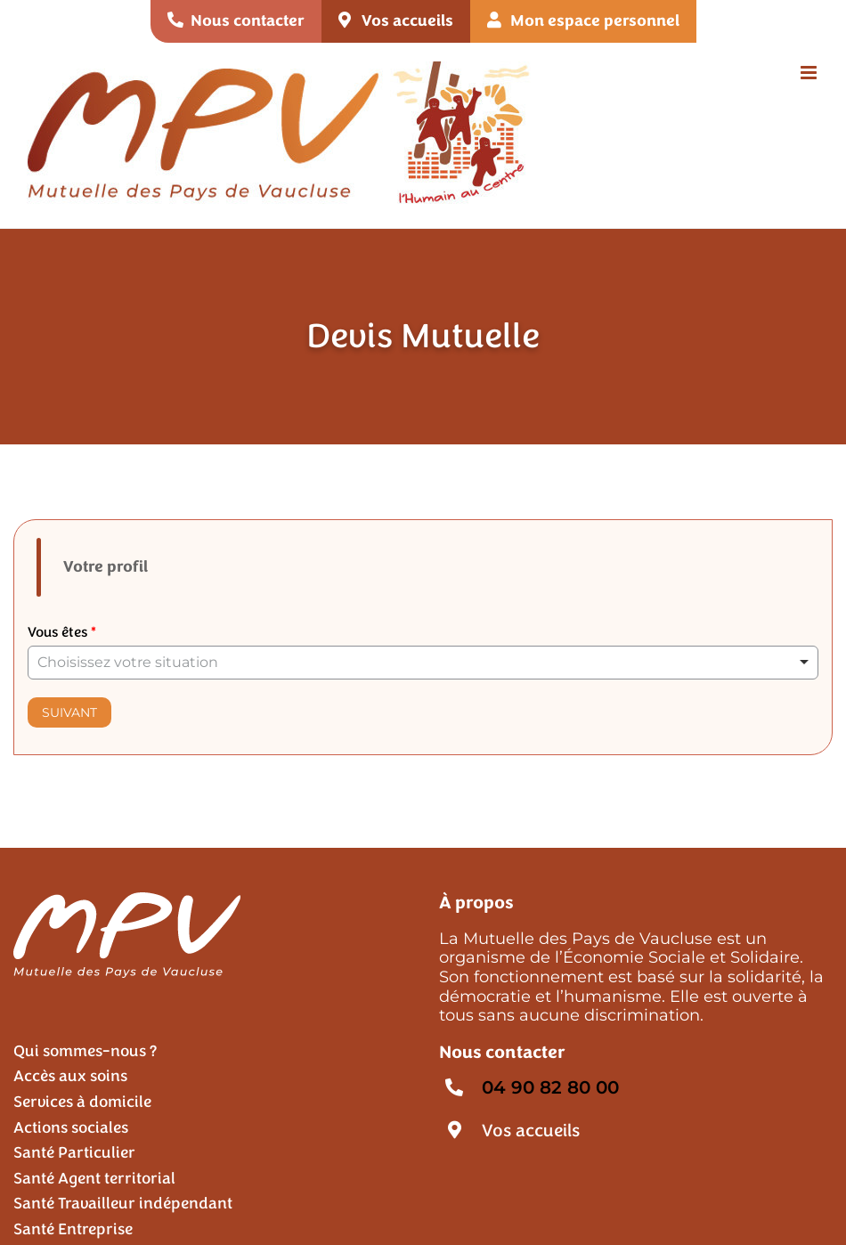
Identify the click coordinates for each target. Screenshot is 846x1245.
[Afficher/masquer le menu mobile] (810, 72)
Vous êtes (62, 632)
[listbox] (423, 662)
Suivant (69, 712)
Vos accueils (531, 1131)
